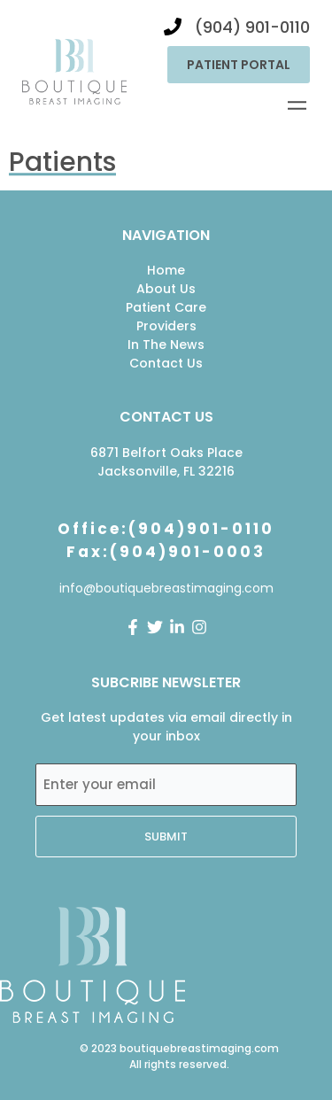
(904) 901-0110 (252, 27)
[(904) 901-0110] (172, 26)
